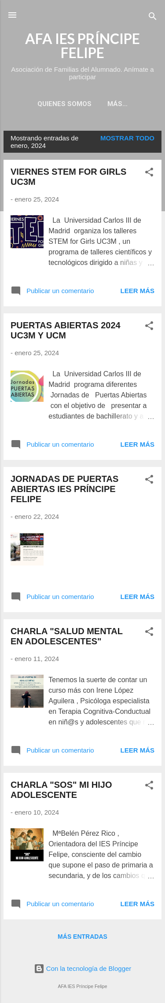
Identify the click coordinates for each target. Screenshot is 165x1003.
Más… (117, 104)
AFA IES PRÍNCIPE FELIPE (82, 45)
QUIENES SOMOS (64, 104)
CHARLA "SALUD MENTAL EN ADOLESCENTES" (67, 636)
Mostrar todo (127, 138)
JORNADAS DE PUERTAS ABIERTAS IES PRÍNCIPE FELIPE (64, 489)
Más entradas (82, 936)
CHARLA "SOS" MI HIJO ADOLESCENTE (61, 790)
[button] (149, 173)
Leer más (137, 290)
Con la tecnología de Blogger (83, 968)
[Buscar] (152, 17)
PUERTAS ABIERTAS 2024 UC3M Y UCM (66, 330)
